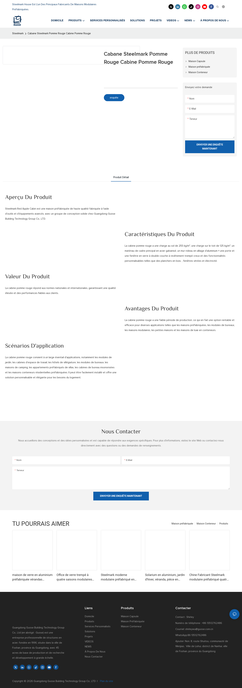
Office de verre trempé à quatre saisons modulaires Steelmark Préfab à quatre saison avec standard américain (74, 577)
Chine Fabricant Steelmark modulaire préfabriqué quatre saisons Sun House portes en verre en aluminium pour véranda (209, 577)
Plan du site (106, 681)
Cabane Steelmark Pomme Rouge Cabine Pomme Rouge (59, 33)
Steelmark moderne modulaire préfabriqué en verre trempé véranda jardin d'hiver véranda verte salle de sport (120, 577)
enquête (114, 97)
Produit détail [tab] (121, 177)
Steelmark (17, 33)
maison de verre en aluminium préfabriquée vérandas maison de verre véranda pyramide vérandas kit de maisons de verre (32, 577)
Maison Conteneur (206, 523)
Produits (223, 523)
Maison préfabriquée (182, 523)
